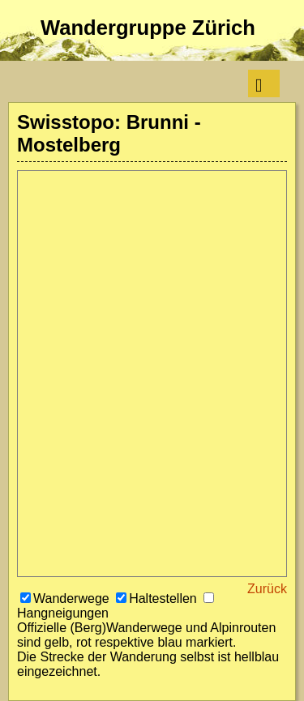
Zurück (267, 589)
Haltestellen (158, 598)
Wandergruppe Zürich (148, 27)
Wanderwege (66, 598)
